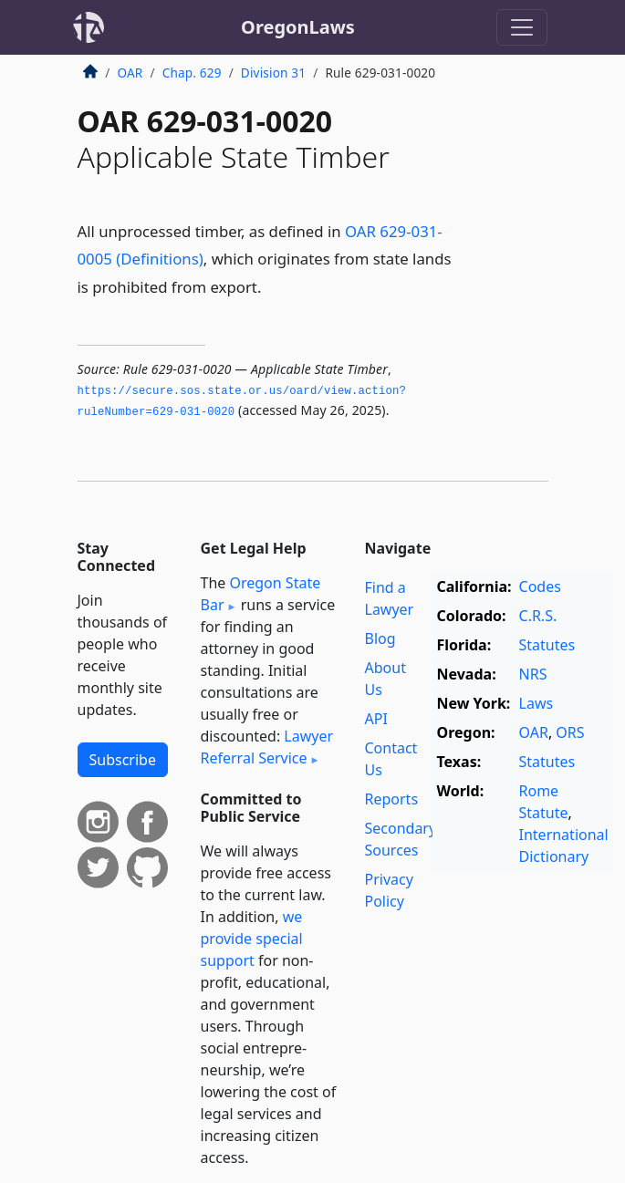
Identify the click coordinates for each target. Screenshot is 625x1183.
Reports (392, 799)
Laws (536, 703)
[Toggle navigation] (521, 27)
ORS (570, 732)
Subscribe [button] (122, 760)
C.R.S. (538, 616)
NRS (533, 674)
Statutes (547, 645)
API (376, 719)
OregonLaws (298, 27)
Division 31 (273, 72)
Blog (380, 638)
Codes (540, 586)
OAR (130, 72)
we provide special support (252, 938)
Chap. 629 (192, 72)
